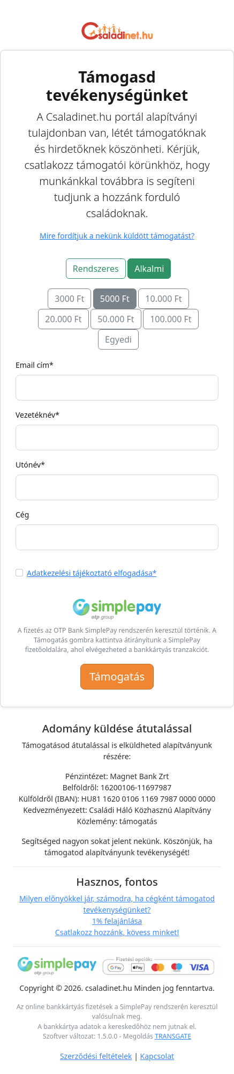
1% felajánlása (117, 921)
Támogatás (117, 676)
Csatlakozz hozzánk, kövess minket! (117, 932)
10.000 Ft (163, 299)
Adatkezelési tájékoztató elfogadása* (92, 573)
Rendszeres (96, 269)
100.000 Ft (170, 319)
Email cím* (35, 365)
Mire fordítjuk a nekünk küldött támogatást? (117, 236)
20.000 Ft (63, 319)
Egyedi (118, 339)
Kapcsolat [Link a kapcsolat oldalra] (157, 1056)
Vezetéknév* (37, 415)
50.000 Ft (115, 319)
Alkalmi (149, 269)
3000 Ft (69, 299)
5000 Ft (115, 299)
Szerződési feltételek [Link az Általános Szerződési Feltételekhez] (96, 1056)
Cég (22, 514)
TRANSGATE (173, 1036)
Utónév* (30, 465)
